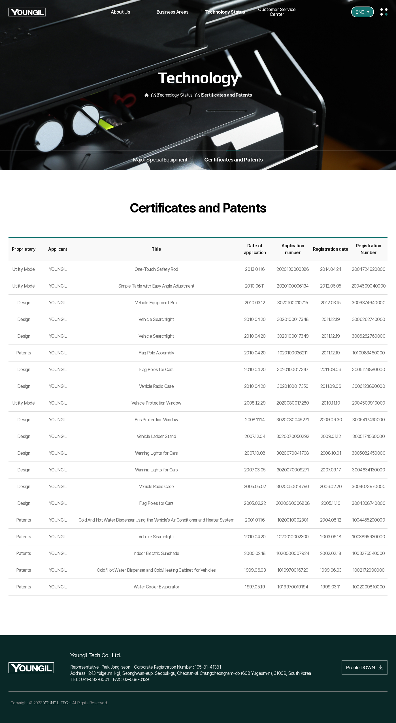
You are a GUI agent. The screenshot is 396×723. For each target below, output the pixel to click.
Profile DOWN (364, 667)
